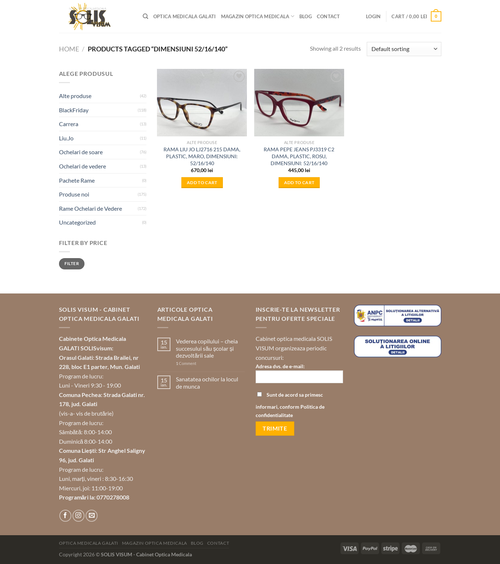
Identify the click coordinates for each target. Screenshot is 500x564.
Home (69, 49)
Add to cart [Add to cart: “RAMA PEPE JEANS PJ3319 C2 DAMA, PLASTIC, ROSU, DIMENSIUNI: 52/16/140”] (299, 182)
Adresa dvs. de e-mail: (299, 375)
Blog (305, 16)
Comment (186, 363)
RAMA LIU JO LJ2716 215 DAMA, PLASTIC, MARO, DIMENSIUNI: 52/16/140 (202, 156)
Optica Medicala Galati (184, 16)
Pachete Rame (77, 180)
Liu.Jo (66, 138)
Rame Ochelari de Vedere (90, 208)
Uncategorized (77, 222)
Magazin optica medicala (257, 16)
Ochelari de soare (81, 151)
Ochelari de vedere (82, 166)
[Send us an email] (92, 516)
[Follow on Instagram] (78, 516)
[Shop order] (404, 49)
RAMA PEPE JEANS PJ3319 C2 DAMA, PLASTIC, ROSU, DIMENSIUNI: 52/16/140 (299, 156)
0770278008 (113, 497)
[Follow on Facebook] (65, 516)
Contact (328, 16)
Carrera (68, 123)
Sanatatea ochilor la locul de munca (207, 382)
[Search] (145, 16)
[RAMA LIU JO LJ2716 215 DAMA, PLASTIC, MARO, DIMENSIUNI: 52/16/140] (202, 102)
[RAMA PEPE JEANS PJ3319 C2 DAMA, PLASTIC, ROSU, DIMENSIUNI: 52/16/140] (299, 102)
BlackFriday (73, 109)
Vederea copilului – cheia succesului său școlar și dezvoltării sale (207, 348)
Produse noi (74, 194)
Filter (71, 263)
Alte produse (75, 95)
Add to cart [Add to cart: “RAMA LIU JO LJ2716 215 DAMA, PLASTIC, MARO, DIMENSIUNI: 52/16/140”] (202, 182)
